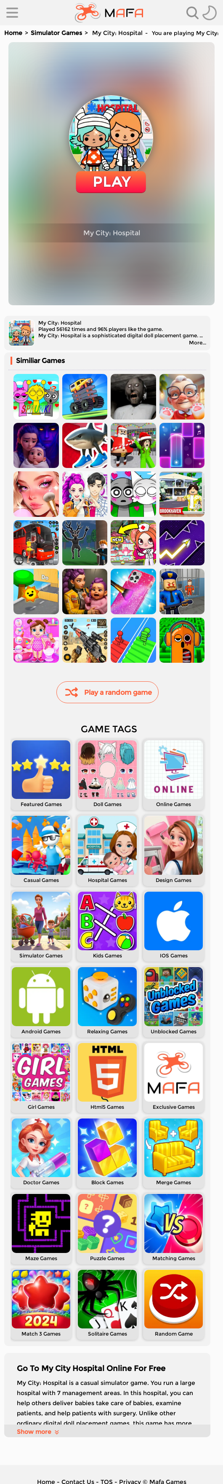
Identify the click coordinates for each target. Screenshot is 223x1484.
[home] (109, 12)
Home (13, 33)
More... (197, 342)
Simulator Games (56, 33)
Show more (38, 1432)
